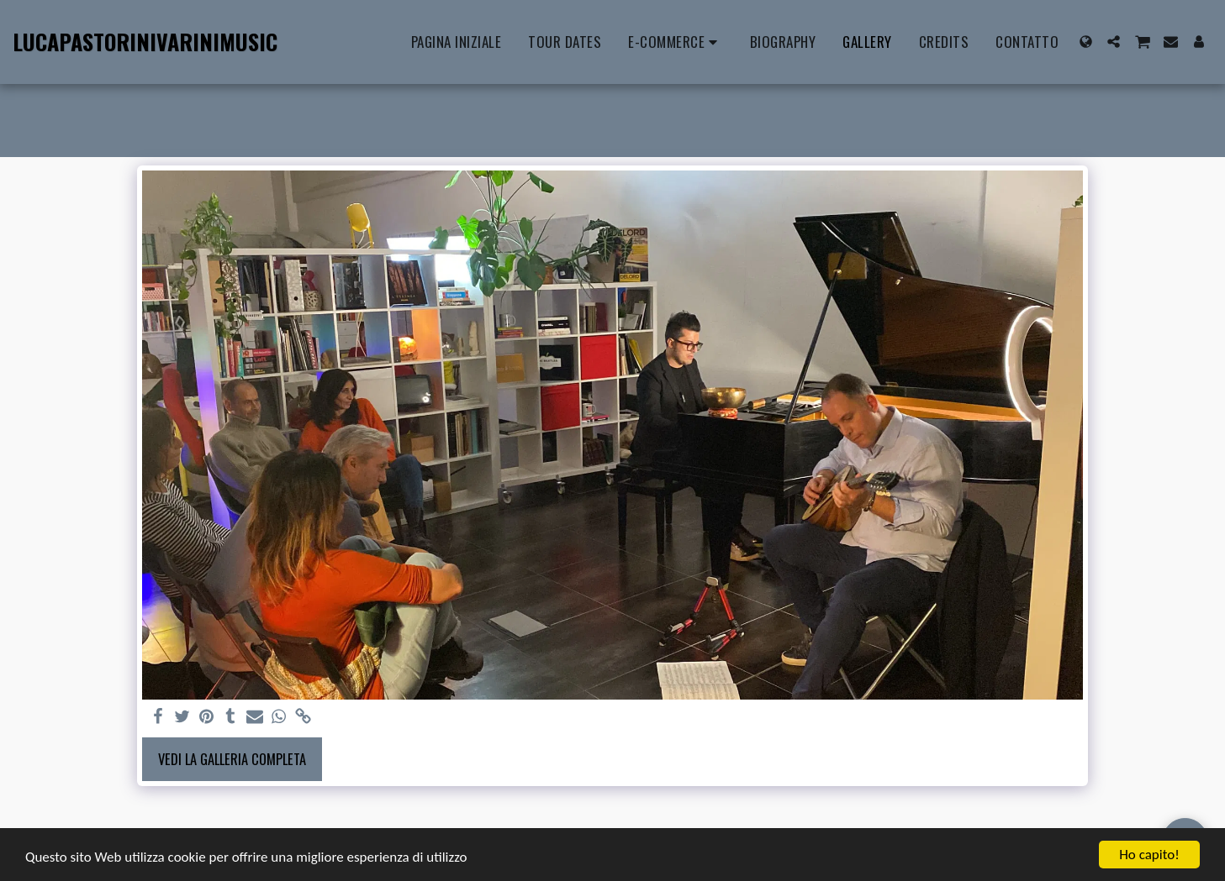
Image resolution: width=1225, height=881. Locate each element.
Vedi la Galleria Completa (232, 758)
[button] (1114, 41)
